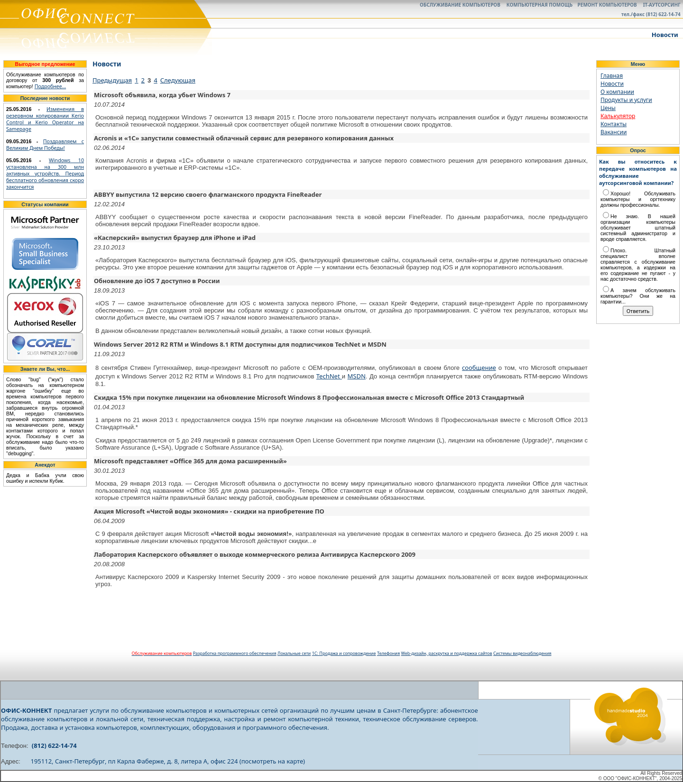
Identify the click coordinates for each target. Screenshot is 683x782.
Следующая (177, 80)
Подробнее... (50, 86)
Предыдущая (112, 80)
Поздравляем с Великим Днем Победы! (45, 144)
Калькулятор (617, 116)
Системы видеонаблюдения (522, 653)
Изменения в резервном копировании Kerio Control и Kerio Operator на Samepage (45, 119)
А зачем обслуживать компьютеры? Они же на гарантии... (637, 295)
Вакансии (613, 132)
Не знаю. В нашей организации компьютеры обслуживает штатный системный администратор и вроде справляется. (637, 227)
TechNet (329, 376)
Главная (611, 76)
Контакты (613, 124)
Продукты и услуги (626, 100)
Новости (612, 84)
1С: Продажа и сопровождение (344, 653)
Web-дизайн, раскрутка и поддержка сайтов (446, 653)
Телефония (388, 653)
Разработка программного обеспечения (235, 653)
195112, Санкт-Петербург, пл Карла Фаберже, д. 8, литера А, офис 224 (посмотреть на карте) (168, 761)
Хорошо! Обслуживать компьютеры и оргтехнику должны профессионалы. (637, 199)
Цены (608, 108)
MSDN (357, 376)
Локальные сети (294, 653)
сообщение (479, 367)
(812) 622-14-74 (54, 745)
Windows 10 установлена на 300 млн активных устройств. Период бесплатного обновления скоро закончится (45, 173)
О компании (617, 92)
